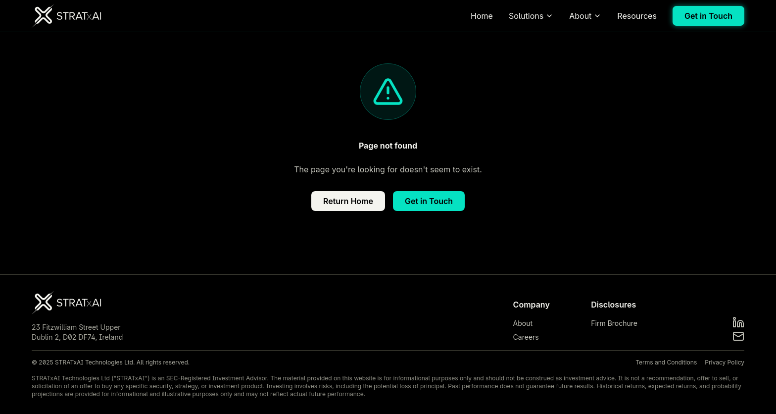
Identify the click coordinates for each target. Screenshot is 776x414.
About (585, 16)
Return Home (348, 201)
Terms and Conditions (666, 362)
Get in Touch (708, 16)
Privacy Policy (724, 362)
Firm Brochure (614, 323)
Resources (637, 16)
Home (482, 16)
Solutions (531, 16)
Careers (526, 337)
